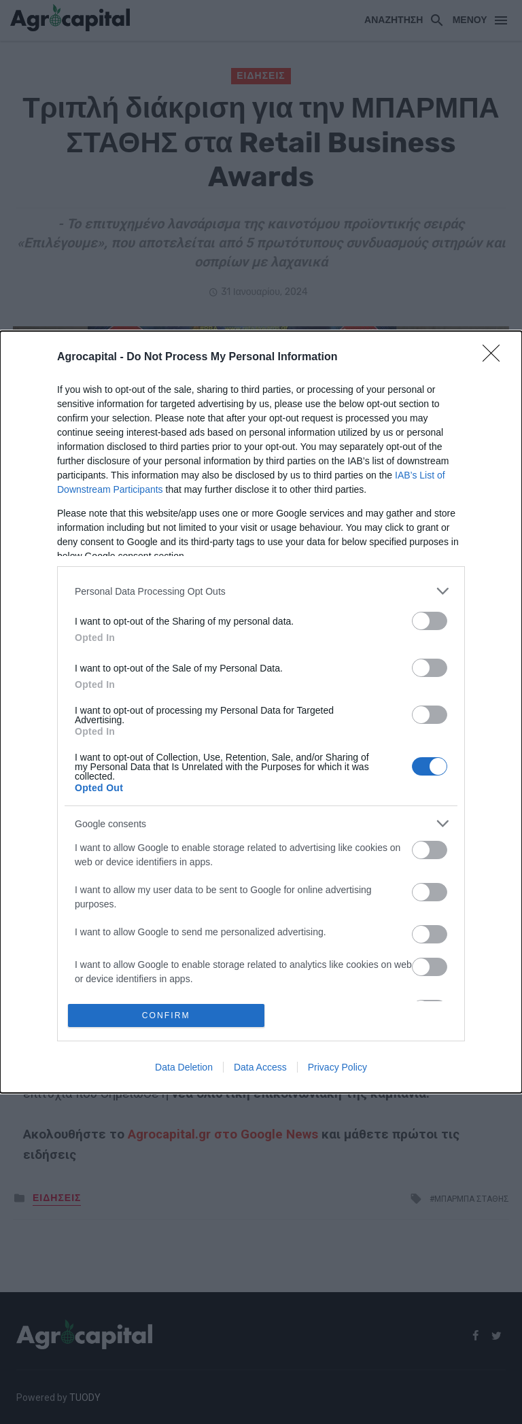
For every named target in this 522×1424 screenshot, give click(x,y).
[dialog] (261, 712)
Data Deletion (184, 1068)
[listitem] (261, 590)
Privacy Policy (337, 1068)
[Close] (495, 356)
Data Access (260, 1068)
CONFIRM (167, 1015)
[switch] (429, 619)
